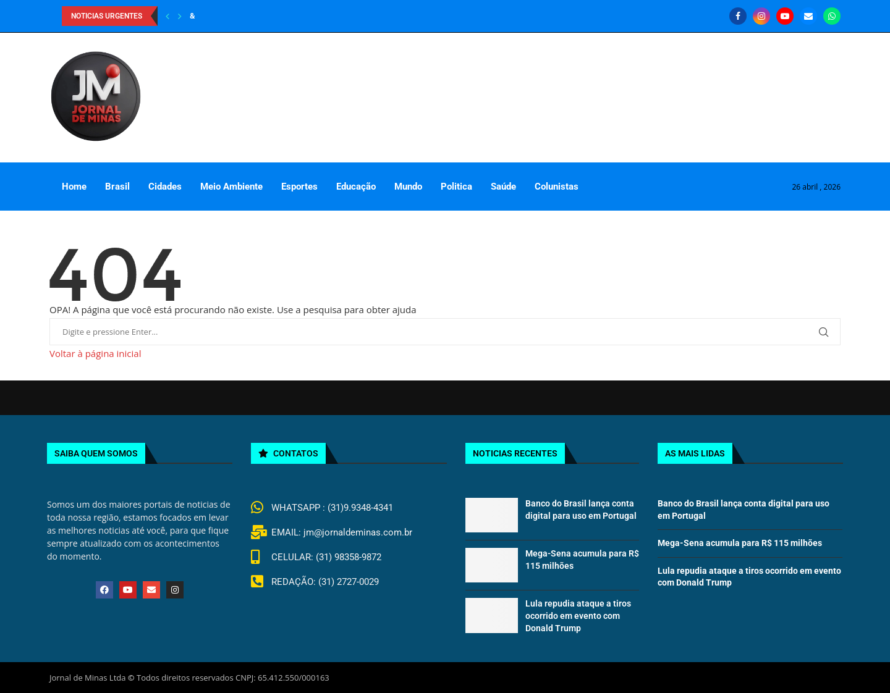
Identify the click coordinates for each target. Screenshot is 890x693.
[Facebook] (738, 16)
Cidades (165, 186)
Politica (456, 186)
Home (74, 186)
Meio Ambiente (231, 186)
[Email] (808, 16)
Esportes (299, 186)
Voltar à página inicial (95, 353)
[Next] (180, 16)
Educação (356, 186)
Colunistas (556, 186)
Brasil (117, 186)
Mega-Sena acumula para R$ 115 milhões (740, 543)
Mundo (408, 186)
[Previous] (167, 16)
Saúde (503, 186)
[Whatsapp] (832, 16)
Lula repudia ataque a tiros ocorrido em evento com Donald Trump (578, 615)
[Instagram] (761, 16)
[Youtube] (785, 16)
